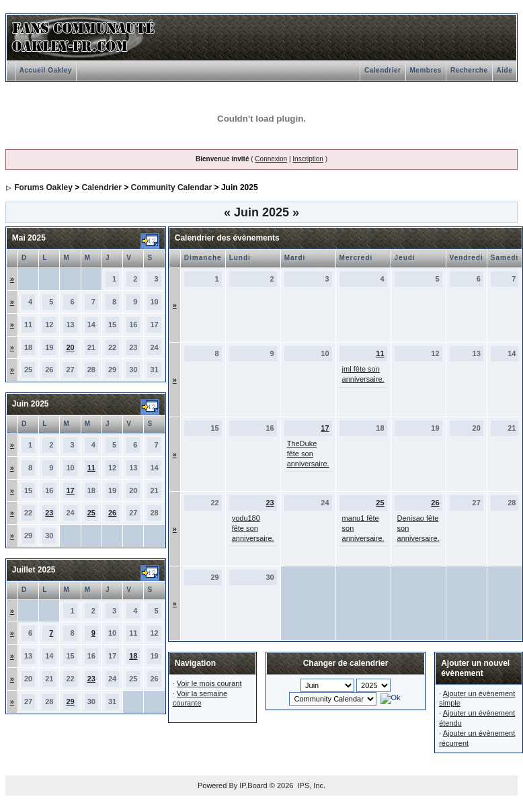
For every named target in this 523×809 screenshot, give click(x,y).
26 (112, 513)
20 (70, 347)
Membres (426, 70)
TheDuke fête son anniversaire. (308, 453)
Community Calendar (171, 187)
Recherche (469, 70)
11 (91, 468)
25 (91, 513)
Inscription (307, 159)
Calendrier (382, 70)
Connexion (271, 159)
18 (133, 656)
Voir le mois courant (209, 683)
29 (70, 701)
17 (70, 490)
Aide (505, 70)
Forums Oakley (43, 187)
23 (49, 513)
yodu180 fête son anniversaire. (253, 528)
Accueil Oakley (45, 70)
